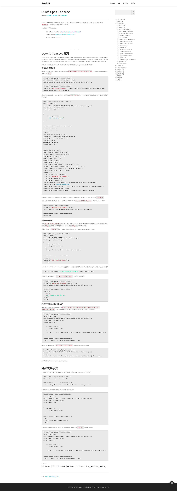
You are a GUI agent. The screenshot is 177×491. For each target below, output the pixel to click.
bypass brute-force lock (126, 53)
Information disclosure (126, 49)
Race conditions (124, 37)
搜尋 (133, 12)
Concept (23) (121, 27)
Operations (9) (122, 61)
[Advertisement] (122, 109)
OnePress (107, 487)
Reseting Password (125, 35)
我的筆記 (112, 3)
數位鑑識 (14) (120, 72)
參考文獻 (125, 3)
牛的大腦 (46, 3)
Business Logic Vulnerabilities (128, 59)
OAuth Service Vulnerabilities (127, 39)
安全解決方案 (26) (121, 68)
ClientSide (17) (122, 25)
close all (123, 19)
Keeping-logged (124, 45)
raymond (64, 15)
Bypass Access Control (126, 55)
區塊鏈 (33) (120, 21)
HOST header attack (125, 51)
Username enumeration (126, 33)
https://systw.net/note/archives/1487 (65, 34)
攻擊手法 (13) (120, 70)
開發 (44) (119, 80)
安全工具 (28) (120, 65)
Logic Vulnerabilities (52, 476)
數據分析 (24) (120, 74)
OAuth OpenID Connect (126, 41)
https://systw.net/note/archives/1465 (71, 32)
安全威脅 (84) (120, 23)
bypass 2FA (123, 57)
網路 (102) (119, 78)
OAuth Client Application (126, 43)
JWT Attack (123, 47)
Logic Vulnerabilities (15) (124, 29)
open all (117, 19)
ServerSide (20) (122, 64)
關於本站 (133, 3)
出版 (119, 3)
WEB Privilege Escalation (126, 31)
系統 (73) (119, 76)
